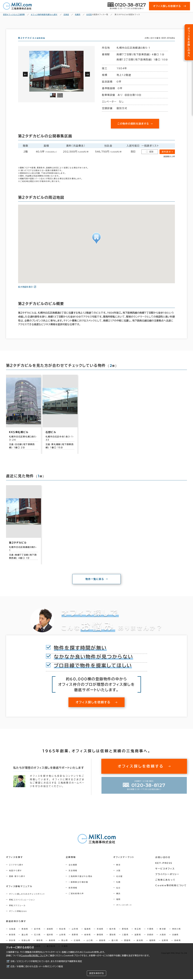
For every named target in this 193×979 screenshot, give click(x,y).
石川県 (37, 940)
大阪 (119, 876)
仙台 (119, 893)
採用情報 (73, 893)
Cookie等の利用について (33, 956)
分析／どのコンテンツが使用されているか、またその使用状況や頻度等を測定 (46, 961)
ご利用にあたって (166, 885)
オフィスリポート (125, 910)
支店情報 (73, 876)
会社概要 (73, 870)
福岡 (119, 905)
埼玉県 (137, 934)
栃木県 (112, 934)
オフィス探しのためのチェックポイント (27, 899)
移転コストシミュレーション (22, 905)
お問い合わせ (163, 863)
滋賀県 (137, 940)
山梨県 (62, 940)
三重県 (125, 940)
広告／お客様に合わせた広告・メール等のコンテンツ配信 (36, 966)
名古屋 (120, 882)
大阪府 (163, 940)
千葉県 (150, 934)
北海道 (12, 934)
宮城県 (50, 934)
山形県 (75, 934)
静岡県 (100, 940)
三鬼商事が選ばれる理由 (81, 882)
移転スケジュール (17, 911)
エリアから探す (16, 870)
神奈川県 (176, 934)
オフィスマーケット (124, 863)
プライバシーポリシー (168, 879)
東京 (119, 870)
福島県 (87, 934)
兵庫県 (175, 940)
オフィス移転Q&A (18, 916)
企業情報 (71, 863)
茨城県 (100, 934)
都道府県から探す (16, 927)
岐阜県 (87, 940)
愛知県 (112, 940)
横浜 (119, 899)
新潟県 (12, 940)
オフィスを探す (14, 863)
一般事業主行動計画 (79, 887)
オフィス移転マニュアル (19, 892)
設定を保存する (96, 973)
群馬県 (125, 934)
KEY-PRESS (164, 868)
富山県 (25, 940)
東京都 (163, 934)
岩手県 (37, 934)
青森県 (25, 934)
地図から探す (15, 876)
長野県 (75, 940)
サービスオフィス (165, 874)
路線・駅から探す (17, 882)
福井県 (50, 940)
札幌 (119, 887)
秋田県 (62, 934)
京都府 (150, 940)
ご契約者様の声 (76, 899)
